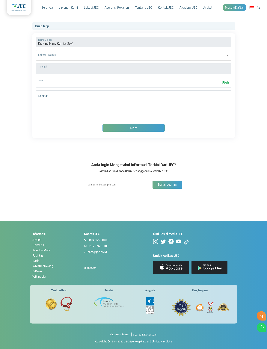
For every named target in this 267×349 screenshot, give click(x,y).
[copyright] (133, 341)
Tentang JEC (143, 7)
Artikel (207, 7)
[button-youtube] (178, 241)
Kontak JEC (166, 7)
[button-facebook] (170, 241)
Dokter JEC (39, 244)
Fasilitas (37, 255)
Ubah (225, 82)
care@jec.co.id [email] (95, 252)
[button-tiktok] (186, 242)
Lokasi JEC (91, 7)
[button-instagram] (155, 241)
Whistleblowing (42, 265)
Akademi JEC (188, 7)
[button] (251, 7)
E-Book (37, 271)
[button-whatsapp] (261, 327)
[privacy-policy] (121, 335)
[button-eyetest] (261, 316)
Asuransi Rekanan (117, 7)
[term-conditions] (145, 335)
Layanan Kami (68, 7)
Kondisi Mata (41, 250)
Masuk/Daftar (234, 7)
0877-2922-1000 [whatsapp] (97, 246)
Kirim (133, 127)
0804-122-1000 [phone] (96, 240)
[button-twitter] (163, 241)
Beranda (47, 7)
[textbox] (133, 55)
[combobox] (133, 55)
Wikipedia (39, 276)
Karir (35, 260)
